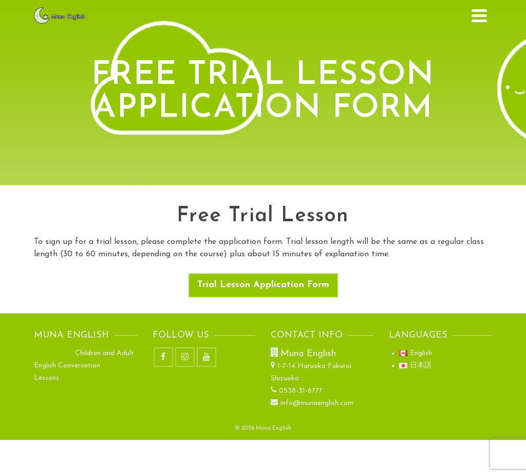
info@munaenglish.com (312, 403)
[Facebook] (163, 357)
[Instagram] (185, 357)
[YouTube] (206, 357)
